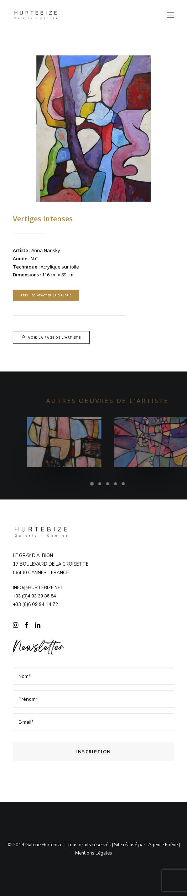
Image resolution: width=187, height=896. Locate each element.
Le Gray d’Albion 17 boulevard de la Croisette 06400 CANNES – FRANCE (50, 564)
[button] (170, 15)
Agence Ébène (163, 845)
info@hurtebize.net (38, 588)
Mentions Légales (93, 853)
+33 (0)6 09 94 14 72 (35, 604)
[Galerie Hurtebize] (35, 15)
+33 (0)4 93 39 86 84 (34, 596)
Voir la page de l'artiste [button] (51, 337)
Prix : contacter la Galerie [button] (46, 295)
